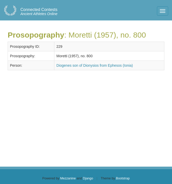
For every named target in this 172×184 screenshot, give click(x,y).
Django (88, 178)
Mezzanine (68, 178)
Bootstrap (123, 178)
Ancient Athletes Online (38, 12)
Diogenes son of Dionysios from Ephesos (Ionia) (94, 65)
